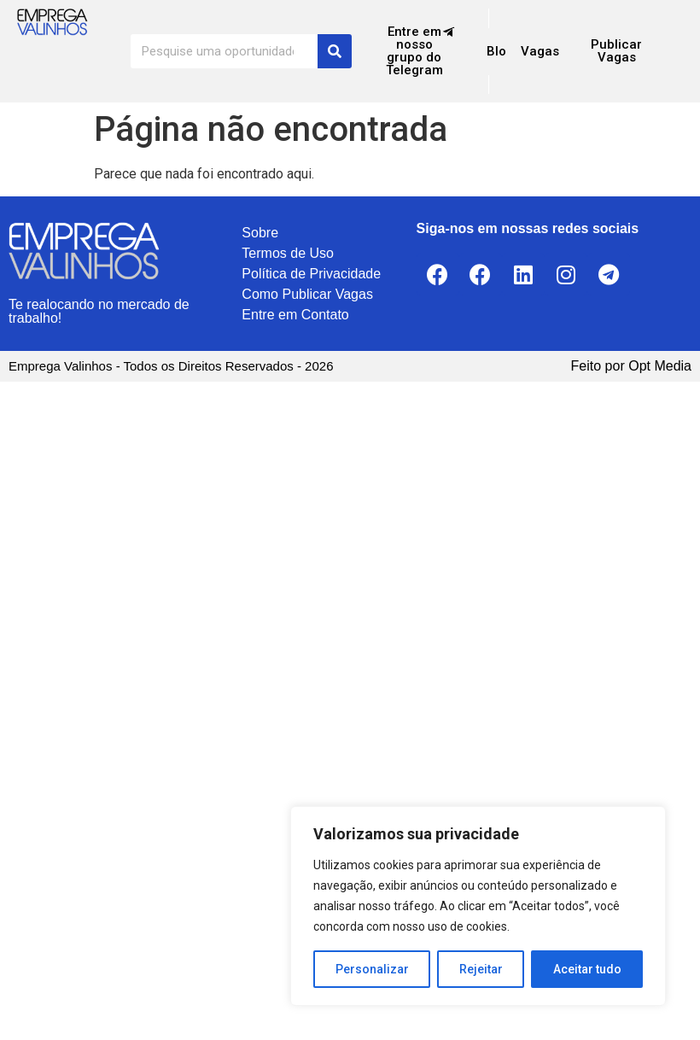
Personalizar (372, 969)
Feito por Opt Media (631, 366)
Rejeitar (481, 969)
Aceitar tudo (587, 969)
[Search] (335, 51)
